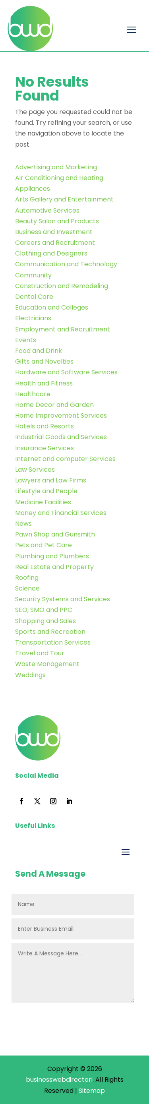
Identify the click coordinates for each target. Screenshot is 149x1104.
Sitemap (92, 1090)
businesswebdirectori (59, 1079)
